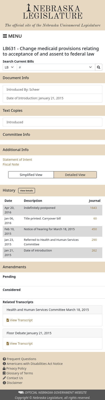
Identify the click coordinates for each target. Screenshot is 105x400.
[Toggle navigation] (12, 36)
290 (94, 240)
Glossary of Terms (18, 373)
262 (94, 250)
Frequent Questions (19, 359)
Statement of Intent (17, 159)
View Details (26, 190)
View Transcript (20, 320)
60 (95, 218)
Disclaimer (12, 382)
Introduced (15, 122)
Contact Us (13, 378)
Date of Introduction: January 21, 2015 (35, 98)
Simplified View (31, 175)
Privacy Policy (14, 368)
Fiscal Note (11, 164)
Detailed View (75, 175)
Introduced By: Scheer (23, 89)
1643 (93, 208)
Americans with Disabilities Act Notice (33, 363)
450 (94, 229)
